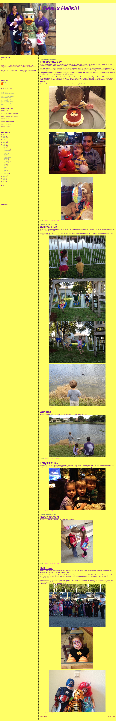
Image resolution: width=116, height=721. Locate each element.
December (6, 149)
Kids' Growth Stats (5, 91)
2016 (4, 141)
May (5, 167)
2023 (4, 134)
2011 (4, 175)
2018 (4, 137)
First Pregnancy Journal (7, 101)
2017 (4, 139)
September (7, 161)
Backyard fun (48, 226)
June (5, 166)
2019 (4, 136)
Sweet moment (49, 517)
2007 (4, 179)
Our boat (45, 411)
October (6, 159)
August (6, 163)
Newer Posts (43, 716)
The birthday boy (51, 61)
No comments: (57, 220)
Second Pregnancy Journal (8, 99)
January (6, 173)
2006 (4, 181)
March (5, 170)
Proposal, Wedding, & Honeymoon (10, 103)
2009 (4, 178)
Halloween (46, 568)
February (6, 172)
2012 (4, 147)
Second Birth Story (6, 97)
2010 (4, 176)
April (5, 169)
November (6, 150)
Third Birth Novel (5, 95)
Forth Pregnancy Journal (7, 93)
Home (77, 716)
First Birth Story (5, 100)
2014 (4, 144)
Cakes (2, 104)
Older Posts (111, 716)
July (5, 164)
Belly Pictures (4, 92)
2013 (4, 146)
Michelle (5, 82)
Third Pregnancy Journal (7, 96)
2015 (4, 142)
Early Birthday (49, 463)
